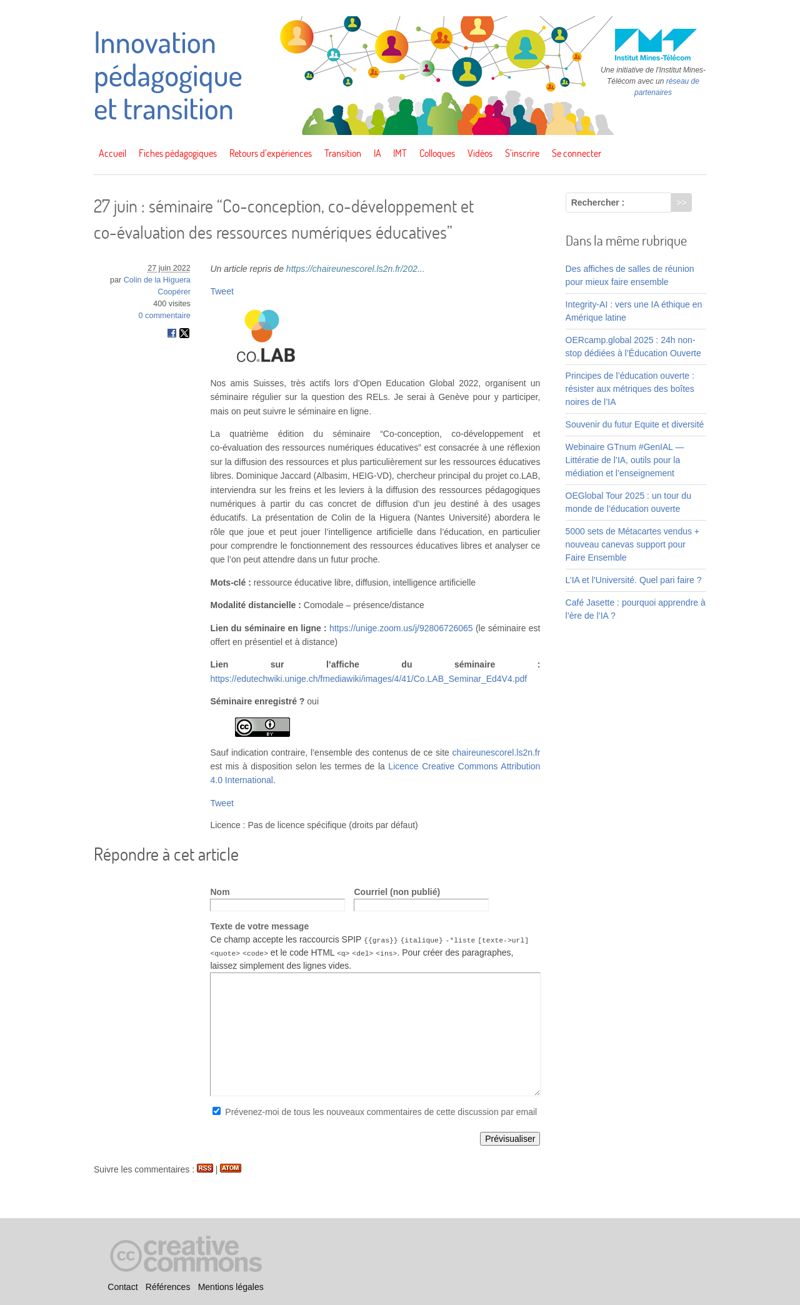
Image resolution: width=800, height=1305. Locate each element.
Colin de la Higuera (157, 280)
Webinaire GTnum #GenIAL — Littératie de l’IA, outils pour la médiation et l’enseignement (625, 460)
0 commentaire (165, 315)
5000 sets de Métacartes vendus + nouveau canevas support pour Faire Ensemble (632, 544)
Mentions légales (231, 1287)
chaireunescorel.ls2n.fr (496, 753)
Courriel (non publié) (397, 892)
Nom (219, 892)
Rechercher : (598, 203)
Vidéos (480, 153)
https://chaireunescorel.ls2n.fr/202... (355, 269)
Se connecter (576, 153)
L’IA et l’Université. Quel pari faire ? (634, 580)
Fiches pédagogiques (178, 153)
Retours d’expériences (270, 153)
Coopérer (174, 292)
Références (168, 1287)
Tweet (221, 291)
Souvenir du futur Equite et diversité (635, 424)
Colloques (437, 153)
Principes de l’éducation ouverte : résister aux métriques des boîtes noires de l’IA (630, 389)
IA (377, 153)
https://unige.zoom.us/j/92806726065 (401, 628)
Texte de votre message (259, 926)
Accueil (112, 153)
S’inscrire (522, 153)
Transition (342, 153)
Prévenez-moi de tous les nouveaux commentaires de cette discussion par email (381, 1112)
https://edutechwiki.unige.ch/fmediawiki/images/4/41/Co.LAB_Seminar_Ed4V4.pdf (368, 679)
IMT (400, 153)
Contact (123, 1287)
